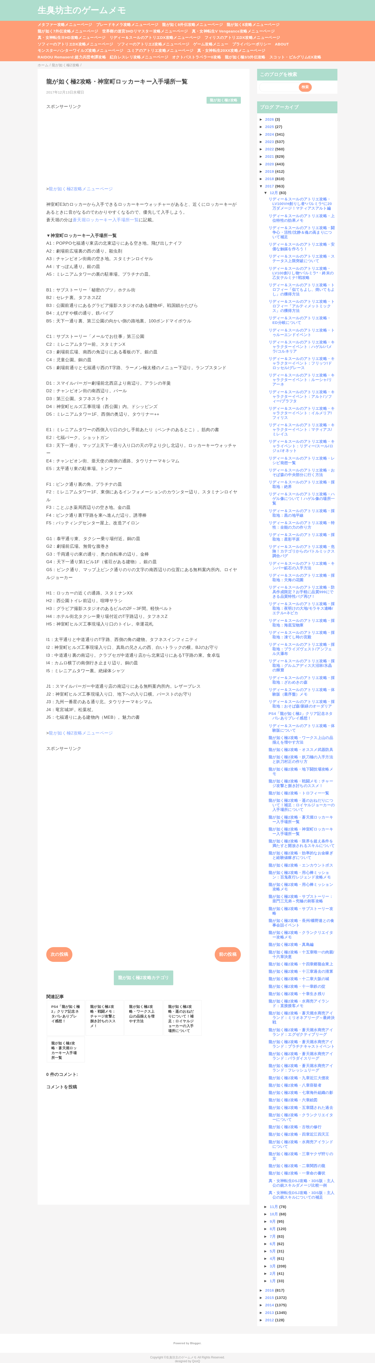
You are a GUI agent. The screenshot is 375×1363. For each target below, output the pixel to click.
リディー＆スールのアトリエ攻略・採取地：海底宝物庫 (302, 622)
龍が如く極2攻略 (223, 100)
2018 (270, 179)
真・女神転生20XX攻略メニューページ (231, 50)
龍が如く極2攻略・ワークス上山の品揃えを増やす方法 (301, 739)
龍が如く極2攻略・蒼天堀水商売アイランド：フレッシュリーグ (301, 1067)
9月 (273, 1221)
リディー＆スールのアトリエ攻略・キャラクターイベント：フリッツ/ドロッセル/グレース (302, 363)
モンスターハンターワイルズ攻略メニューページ (80, 50)
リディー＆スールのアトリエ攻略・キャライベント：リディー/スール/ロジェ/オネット (302, 446)
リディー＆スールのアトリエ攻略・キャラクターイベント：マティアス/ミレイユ (302, 429)
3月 (273, 1266)
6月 (273, 1244)
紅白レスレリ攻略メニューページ (139, 57)
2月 (273, 1273)
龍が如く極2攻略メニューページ (81, 188)
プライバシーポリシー (251, 44)
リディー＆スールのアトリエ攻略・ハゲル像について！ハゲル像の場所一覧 (302, 498)
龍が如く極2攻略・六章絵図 (293, 1100)
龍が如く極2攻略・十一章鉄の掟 (297, 986)
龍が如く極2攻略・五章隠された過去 (301, 1107)
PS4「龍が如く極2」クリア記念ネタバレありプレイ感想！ (301, 715)
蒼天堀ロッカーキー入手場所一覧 (106, 219)
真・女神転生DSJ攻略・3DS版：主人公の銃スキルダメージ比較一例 (302, 1183)
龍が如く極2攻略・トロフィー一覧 (299, 793)
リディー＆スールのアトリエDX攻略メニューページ (155, 37)
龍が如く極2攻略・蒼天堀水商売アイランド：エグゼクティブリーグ (301, 1032)
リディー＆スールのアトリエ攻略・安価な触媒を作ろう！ (302, 246)
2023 (270, 141)
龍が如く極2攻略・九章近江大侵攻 (299, 1078)
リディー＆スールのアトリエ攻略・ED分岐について (300, 320)
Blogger (195, 1343)
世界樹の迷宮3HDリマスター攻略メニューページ (145, 31)
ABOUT (282, 44)
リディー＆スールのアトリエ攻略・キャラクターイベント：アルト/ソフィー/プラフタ (302, 396)
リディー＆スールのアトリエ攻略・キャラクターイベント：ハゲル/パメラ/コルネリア (302, 346)
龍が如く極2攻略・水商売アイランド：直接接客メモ (299, 1003)
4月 (273, 1258)
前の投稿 (228, 954)
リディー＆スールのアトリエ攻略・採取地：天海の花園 (302, 577)
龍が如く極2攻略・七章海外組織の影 (301, 1092)
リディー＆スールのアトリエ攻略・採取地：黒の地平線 (302, 513)
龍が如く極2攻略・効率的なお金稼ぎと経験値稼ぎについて (301, 855)
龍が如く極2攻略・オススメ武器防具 (301, 749)
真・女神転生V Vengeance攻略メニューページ (233, 31)
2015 (270, 1297)
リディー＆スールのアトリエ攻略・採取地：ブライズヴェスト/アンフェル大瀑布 (302, 649)
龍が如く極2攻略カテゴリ (143, 977)
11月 (274, 1206)
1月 (273, 1281)
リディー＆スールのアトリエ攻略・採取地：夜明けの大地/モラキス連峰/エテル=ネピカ (302, 608)
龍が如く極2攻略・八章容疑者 (295, 1085)
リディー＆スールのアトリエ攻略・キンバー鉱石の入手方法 (302, 565)
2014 (270, 1305)
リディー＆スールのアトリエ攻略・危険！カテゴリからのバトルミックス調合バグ (302, 551)
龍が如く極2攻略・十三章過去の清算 (301, 971)
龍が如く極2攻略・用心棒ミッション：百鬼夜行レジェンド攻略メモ (300, 874)
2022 (270, 149)
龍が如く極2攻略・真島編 (291, 944)
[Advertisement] (143, 145)
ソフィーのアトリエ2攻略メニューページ (153, 44)
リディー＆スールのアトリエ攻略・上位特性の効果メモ (302, 218)
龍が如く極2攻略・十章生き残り (297, 994)
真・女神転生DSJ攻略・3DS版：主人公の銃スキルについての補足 (302, 1194)
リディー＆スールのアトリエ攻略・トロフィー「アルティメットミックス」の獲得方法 (302, 306)
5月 (273, 1251)
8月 (273, 1229)
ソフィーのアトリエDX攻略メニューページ (75, 44)
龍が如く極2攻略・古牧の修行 (295, 1127)
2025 (270, 126)
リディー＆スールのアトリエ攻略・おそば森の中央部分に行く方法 (302, 472)
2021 (270, 156)
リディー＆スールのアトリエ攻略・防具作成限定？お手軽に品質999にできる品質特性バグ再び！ (302, 592)
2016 (270, 1290)
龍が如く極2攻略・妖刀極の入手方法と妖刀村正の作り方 (301, 759)
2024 (270, 134)
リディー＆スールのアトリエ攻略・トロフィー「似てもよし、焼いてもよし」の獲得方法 (302, 289)
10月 (274, 1214)
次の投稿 (59, 954)
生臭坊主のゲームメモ (82, 10)
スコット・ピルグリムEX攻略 (295, 57)
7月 (273, 1236)
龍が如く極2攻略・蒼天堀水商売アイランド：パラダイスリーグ (301, 1056)
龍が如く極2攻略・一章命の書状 (297, 1173)
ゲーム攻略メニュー (210, 44)
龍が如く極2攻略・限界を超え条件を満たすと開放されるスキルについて (302, 843)
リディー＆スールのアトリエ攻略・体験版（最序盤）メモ (302, 691)
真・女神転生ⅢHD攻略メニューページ (72, 37)
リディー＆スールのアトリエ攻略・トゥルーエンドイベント (302, 332)
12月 (274, 193)
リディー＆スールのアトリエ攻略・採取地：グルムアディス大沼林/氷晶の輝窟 (302, 665)
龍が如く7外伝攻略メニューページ (68, 31)
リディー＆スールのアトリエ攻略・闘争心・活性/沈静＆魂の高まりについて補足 (302, 232)
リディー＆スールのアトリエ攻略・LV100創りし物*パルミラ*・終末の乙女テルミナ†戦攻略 (301, 273)
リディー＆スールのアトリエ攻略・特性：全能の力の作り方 (302, 525)
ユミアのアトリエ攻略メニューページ (160, 50)
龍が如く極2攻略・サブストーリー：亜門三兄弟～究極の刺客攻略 (301, 898)
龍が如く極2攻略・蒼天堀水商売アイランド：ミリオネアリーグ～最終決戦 (302, 1017)
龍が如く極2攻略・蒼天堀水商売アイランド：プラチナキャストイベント (302, 1044)
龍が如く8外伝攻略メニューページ (192, 24)
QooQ (196, 1361)
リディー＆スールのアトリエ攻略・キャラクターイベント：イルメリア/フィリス (302, 413)
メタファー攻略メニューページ (65, 24)
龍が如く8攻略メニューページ (253, 24)
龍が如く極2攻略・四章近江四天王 (299, 1134)
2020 (270, 164)
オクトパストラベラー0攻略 (196, 57)
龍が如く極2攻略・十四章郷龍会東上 (301, 964)
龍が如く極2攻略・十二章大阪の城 (299, 979)
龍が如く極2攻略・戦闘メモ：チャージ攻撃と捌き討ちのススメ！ (301, 783)
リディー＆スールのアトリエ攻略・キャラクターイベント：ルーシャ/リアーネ (302, 379)
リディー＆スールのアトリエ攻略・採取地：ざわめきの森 (302, 680)
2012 (270, 1320)
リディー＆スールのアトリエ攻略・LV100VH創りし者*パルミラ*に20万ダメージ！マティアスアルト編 (300, 203)
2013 (270, 1312)
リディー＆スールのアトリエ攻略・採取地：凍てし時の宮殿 (302, 634)
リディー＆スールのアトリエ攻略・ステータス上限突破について (302, 258)
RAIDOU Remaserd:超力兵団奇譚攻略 (72, 57)
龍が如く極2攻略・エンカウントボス (301, 865)
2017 (270, 186)
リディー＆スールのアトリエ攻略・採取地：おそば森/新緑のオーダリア (302, 703)
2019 (270, 171)
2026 (270, 119)
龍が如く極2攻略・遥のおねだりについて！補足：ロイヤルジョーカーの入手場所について (302, 805)
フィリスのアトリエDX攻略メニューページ (242, 37)
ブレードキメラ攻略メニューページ (127, 24)
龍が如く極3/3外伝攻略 (245, 57)
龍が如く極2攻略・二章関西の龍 (297, 1166)
